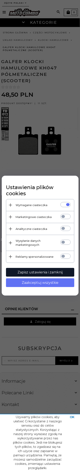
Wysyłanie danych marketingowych (28, 242)
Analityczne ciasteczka (31, 229)
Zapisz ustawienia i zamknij (40, 272)
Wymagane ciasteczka (31, 205)
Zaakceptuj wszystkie (40, 283)
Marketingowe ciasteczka (34, 217)
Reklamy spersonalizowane (35, 256)
